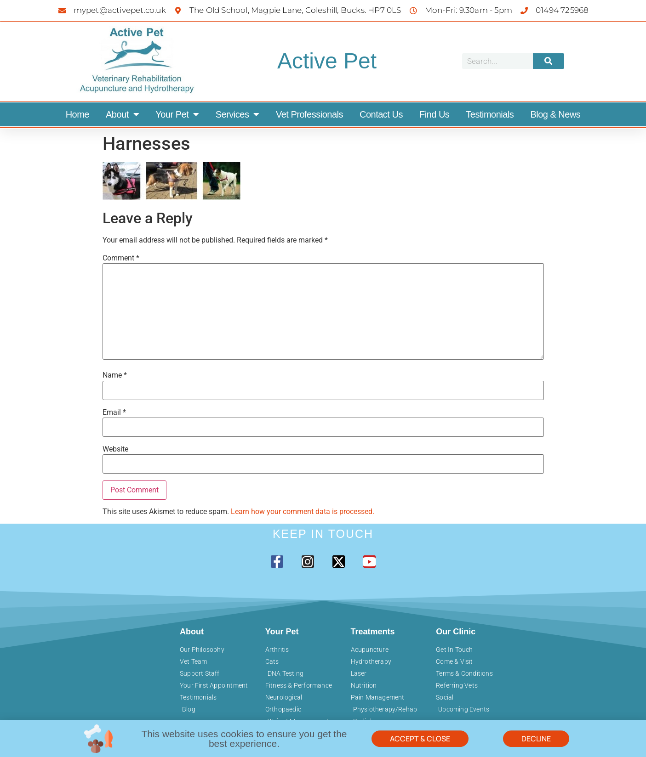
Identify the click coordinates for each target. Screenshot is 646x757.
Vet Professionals (309, 114)
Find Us (434, 114)
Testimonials (490, 114)
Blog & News (555, 114)
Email (114, 412)
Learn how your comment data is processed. (302, 511)
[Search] (548, 61)
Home (77, 114)
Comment (121, 258)
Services (237, 114)
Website (115, 449)
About (122, 114)
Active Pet (327, 61)
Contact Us (381, 114)
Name (115, 375)
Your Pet (177, 114)
